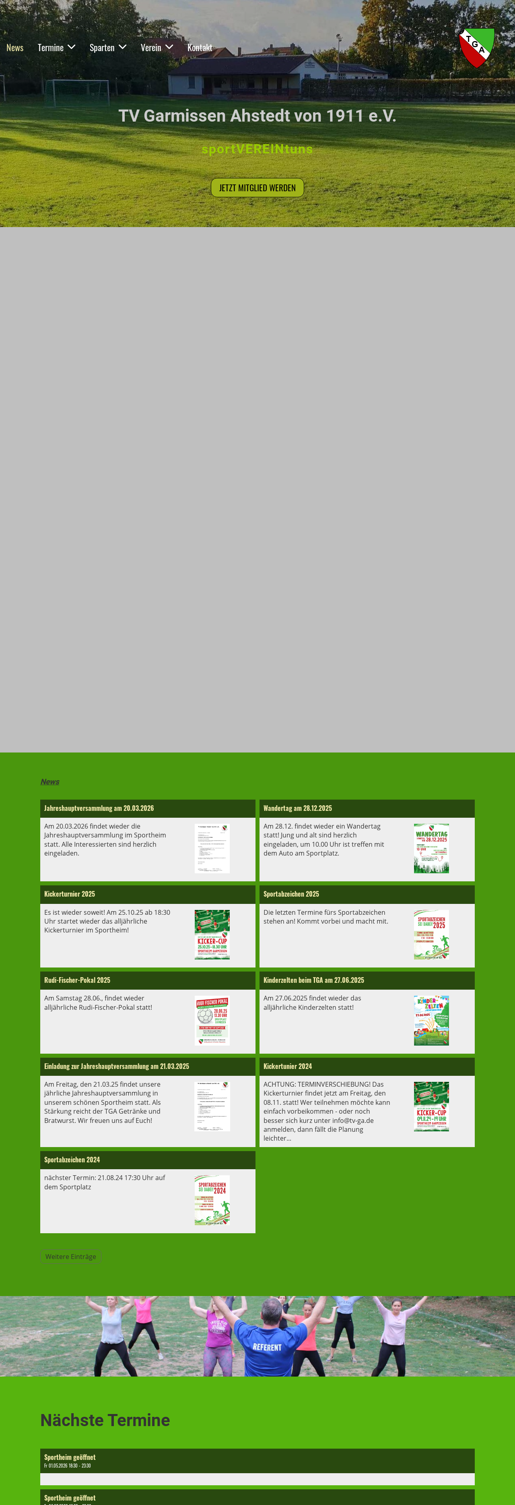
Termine (56, 47)
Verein (157, 47)
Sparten (108, 47)
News (14, 47)
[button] (257, 1467)
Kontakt (199, 47)
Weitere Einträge (70, 1256)
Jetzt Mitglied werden (257, 187)
